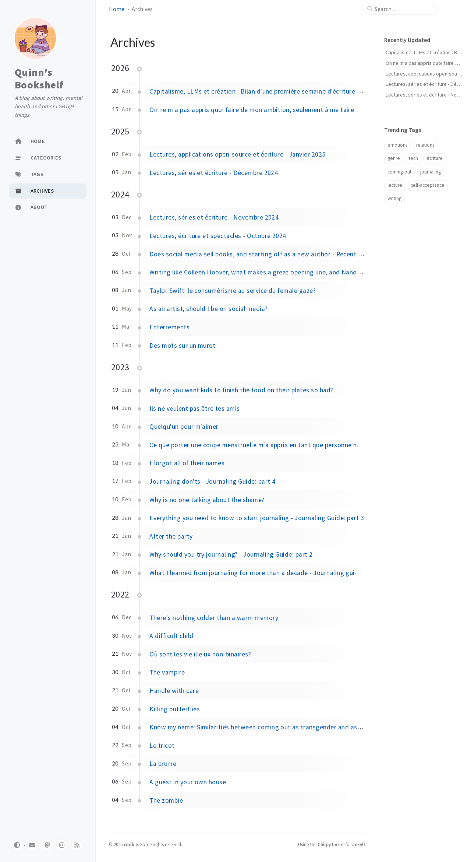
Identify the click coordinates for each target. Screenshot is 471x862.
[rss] (77, 845)
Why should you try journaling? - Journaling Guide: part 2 (230, 554)
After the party (170, 536)
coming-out (399, 172)
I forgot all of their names (186, 463)
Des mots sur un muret (182, 345)
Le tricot (161, 746)
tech (413, 158)
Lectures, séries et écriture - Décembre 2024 (213, 173)
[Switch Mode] (17, 845)
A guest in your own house (187, 782)
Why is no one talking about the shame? (206, 500)
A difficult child (171, 636)
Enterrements (169, 327)
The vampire (167, 672)
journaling (430, 172)
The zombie (166, 800)
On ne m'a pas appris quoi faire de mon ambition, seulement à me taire (251, 110)
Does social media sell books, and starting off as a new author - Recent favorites (266, 254)
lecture (394, 185)
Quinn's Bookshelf (39, 78)
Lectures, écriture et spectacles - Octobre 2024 (217, 236)
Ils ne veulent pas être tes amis (194, 408)
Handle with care (174, 691)
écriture (434, 158)
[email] (32, 845)
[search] (403, 8)
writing (394, 198)
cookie (131, 844)
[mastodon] (47, 845)
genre (393, 158)
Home (116, 9)
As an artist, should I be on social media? (208, 309)
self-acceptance (428, 185)
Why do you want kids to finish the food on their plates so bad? (241, 390)
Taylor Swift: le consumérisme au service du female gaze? (232, 291)
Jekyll (358, 844)
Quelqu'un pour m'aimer (184, 427)
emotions (397, 145)
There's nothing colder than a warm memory (213, 618)
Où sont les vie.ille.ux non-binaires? (200, 654)
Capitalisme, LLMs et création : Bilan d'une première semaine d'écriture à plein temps (272, 91)
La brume (162, 764)
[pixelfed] (62, 845)
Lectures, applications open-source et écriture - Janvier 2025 (237, 154)
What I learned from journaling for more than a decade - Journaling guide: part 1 (265, 573)
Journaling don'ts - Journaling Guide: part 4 (212, 481)
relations (425, 145)
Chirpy (324, 844)
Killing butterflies (174, 709)
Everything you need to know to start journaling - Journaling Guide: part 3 (256, 518)
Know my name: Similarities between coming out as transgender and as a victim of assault (280, 727)
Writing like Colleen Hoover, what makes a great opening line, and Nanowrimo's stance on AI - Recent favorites (310, 272)
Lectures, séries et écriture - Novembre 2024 (214, 217)
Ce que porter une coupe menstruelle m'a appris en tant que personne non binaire (267, 445)
